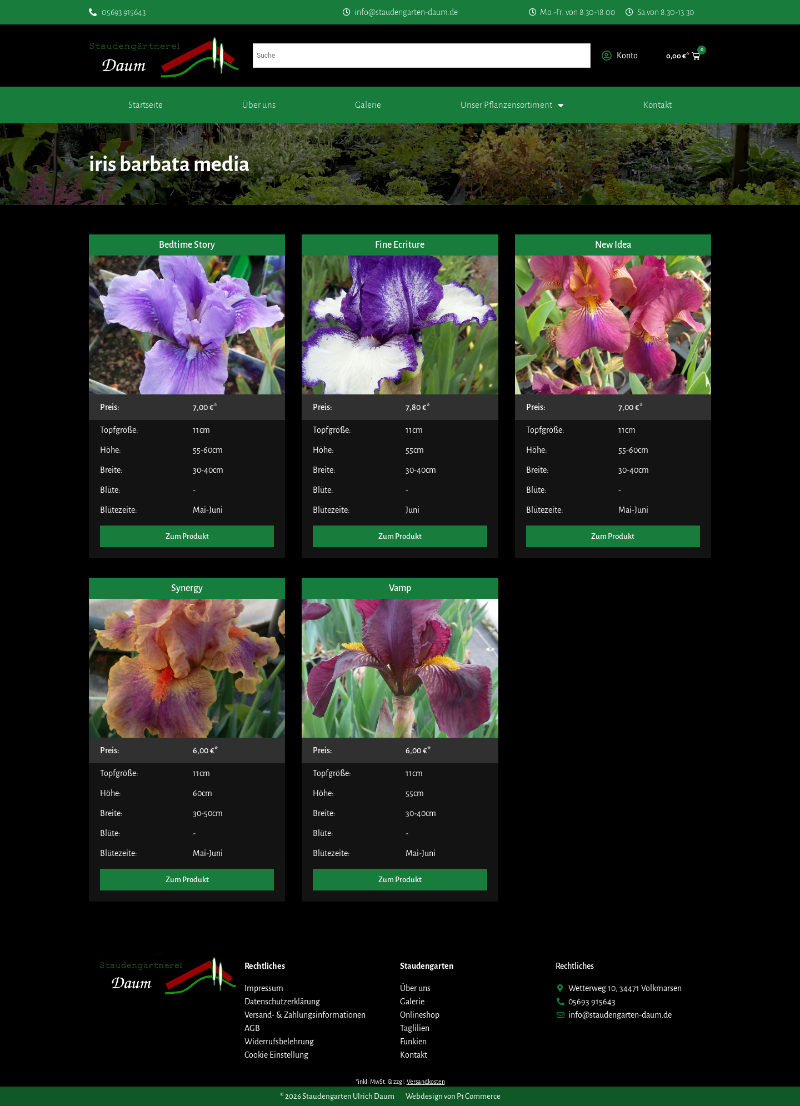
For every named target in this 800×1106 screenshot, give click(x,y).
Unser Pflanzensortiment (512, 105)
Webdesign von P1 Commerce (453, 1096)
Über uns (259, 104)
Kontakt (657, 104)
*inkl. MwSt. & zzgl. (400, 1081)
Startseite (145, 104)
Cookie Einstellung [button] (276, 1054)
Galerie (368, 104)
